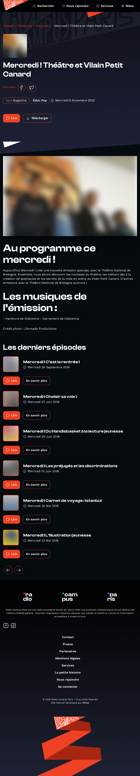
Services (104, 6)
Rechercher (43, 6)
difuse (85, 702)
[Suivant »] (19, 570)
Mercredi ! (43, 26)
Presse (70, 644)
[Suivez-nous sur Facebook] (6, 626)
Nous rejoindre (75, 6)
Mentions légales (69, 658)
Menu (127, 6)
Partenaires (69, 651)
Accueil (8, 26)
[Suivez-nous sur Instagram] (13, 626)
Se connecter (69, 686)
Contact (69, 637)
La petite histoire (69, 672)
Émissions (25, 26)
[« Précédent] (8, 570)
